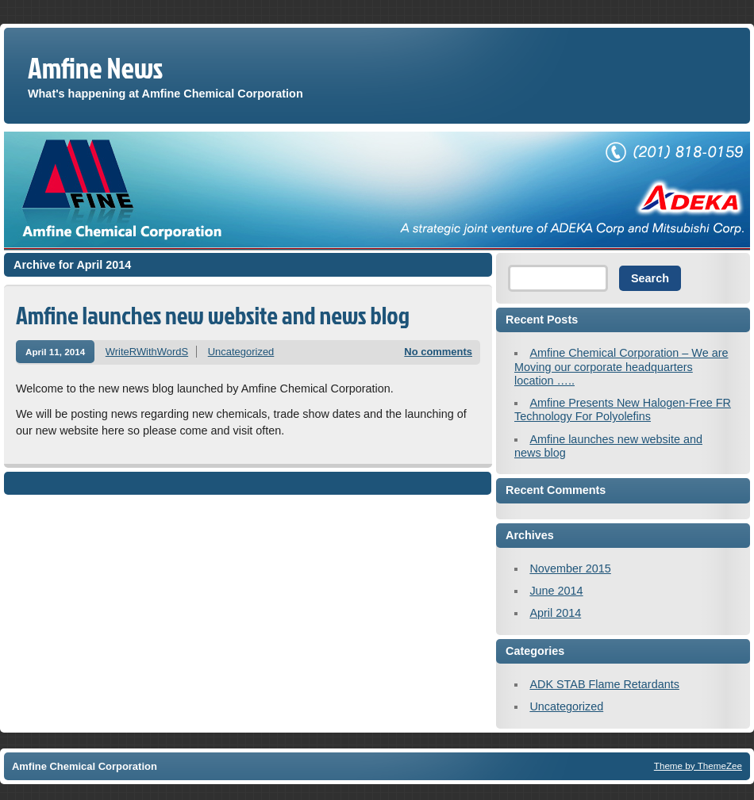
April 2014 (555, 613)
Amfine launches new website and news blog (213, 315)
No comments (438, 352)
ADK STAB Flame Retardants (604, 684)
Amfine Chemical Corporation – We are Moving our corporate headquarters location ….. (621, 366)
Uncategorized (241, 352)
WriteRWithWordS (147, 352)
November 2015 (569, 568)
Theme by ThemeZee (698, 765)
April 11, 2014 (55, 351)
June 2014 (556, 590)
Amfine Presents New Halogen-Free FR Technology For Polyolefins (622, 409)
